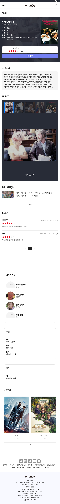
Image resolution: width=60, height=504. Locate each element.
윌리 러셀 (9, 348)
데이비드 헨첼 (11, 354)
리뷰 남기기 (30, 56)
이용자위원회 (45, 467)
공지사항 (5, 465)
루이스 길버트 (11, 35)
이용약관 (28, 467)
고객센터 (30, 465)
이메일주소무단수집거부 (17, 467)
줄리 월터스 (23, 37)
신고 (56, 220)
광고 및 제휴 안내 (21, 465)
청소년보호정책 (51, 465)
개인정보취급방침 (40, 465)
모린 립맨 (34, 37)
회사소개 (12, 465)
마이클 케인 (10, 37)
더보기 (30, 204)
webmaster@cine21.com (32, 497)
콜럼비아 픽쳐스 (11, 378)
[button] (53, 108)
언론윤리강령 (36, 467)
